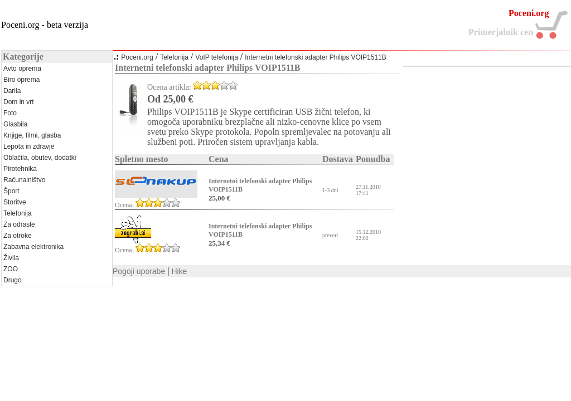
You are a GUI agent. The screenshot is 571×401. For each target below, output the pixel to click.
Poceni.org (137, 57)
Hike (179, 271)
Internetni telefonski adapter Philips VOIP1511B (315, 57)
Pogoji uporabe (139, 271)
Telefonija (174, 57)
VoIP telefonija (216, 57)
